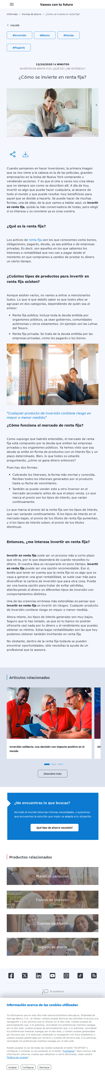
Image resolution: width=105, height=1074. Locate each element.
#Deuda (68, 35)
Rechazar (44, 1067)
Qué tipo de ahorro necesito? (54, 827)
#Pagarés (19, 47)
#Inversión (19, 35)
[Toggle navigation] (12, 4)
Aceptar (12, 1067)
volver (13, 25)
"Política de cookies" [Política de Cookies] (17, 1057)
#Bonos (45, 35)
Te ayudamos (52, 992)
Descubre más (52, 773)
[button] (47, 764)
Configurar (68, 1050)
